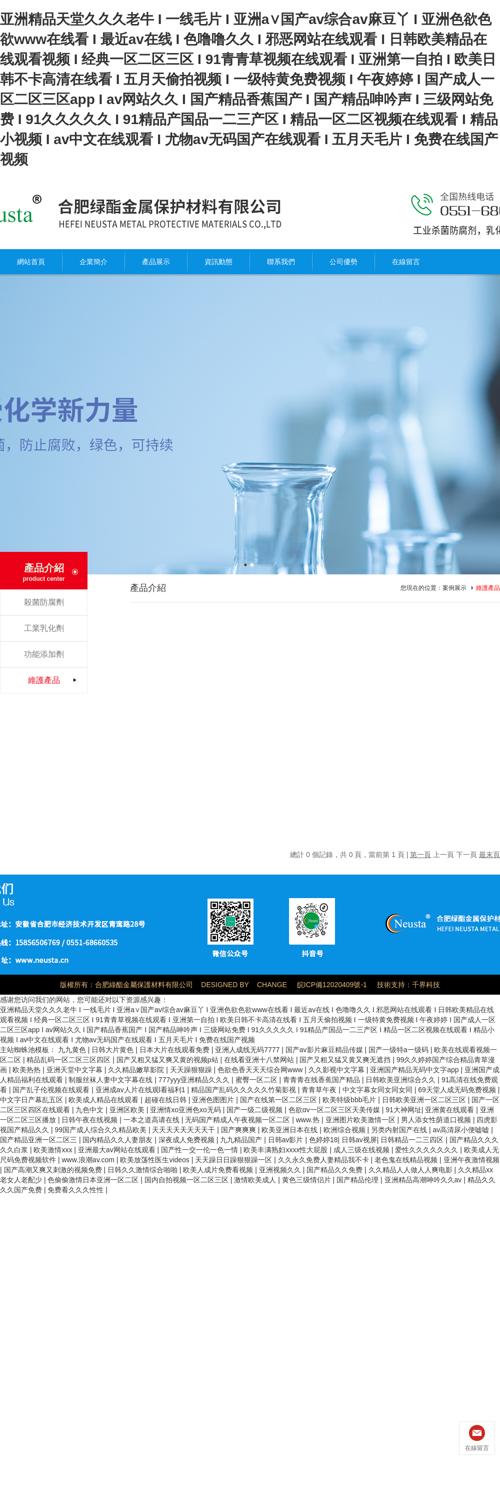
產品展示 (156, 262)
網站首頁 (31, 262)
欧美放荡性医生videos (155, 1160)
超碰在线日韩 (166, 1100)
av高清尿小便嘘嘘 (462, 1130)
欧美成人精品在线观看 (104, 1100)
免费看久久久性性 (77, 1190)
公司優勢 (344, 262)
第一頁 (420, 855)
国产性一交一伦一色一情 (200, 1150)
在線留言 (406, 262)
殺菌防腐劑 (44, 602)
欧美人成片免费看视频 (219, 1170)
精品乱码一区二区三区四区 (69, 1060)
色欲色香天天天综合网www (261, 1070)
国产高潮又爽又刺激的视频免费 (54, 1170)
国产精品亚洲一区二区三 (39, 1140)
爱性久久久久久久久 (427, 1150)
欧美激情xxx (54, 1150)
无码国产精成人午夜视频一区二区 (238, 1120)
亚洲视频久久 (281, 1170)
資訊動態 (218, 262)
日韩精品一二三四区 (413, 1140)
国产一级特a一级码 (399, 1050)
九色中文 (91, 1110)
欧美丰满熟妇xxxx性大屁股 (287, 1150)
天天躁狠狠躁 (192, 1070)
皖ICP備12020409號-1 (332, 985)
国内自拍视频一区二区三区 (187, 1180)
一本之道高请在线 (153, 1120)
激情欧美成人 (256, 1180)
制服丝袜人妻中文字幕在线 (111, 1080)
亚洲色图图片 (214, 1100)
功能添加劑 (44, 654)
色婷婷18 (323, 1140)
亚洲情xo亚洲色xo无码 (186, 1110)
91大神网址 (404, 1110)
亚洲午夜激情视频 (472, 1160)
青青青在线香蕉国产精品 (322, 1080)
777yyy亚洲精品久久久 (195, 1080)
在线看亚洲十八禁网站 (260, 1060)
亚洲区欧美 (128, 1110)
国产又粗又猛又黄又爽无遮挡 (346, 1060)
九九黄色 (73, 1050)
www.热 (309, 1120)
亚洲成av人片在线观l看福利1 (142, 1090)
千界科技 (426, 985)
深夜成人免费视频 (187, 1140)
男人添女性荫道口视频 (437, 1120)
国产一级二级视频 (255, 1110)
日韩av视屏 (359, 1140)
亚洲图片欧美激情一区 (362, 1120)
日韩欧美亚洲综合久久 (402, 1080)
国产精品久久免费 (335, 1170)
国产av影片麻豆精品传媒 (325, 1050)
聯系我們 (281, 262)
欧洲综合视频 (346, 1130)
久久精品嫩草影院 (137, 1070)
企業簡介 (94, 262)
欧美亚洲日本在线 (291, 1130)
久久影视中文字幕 (337, 1070)
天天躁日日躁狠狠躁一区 (234, 1160)
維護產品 (44, 680)
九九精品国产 (242, 1140)
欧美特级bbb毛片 (350, 1100)
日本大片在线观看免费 (176, 1050)
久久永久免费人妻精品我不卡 (324, 1160)
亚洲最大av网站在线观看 (118, 1150)
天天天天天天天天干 (184, 1130)
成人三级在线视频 (363, 1150)
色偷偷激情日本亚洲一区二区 (94, 1180)
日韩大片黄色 (114, 1050)
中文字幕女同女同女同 (378, 1090)
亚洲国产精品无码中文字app (415, 1070)
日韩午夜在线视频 (91, 1120)
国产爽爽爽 (239, 1130)
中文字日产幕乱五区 (32, 1100)
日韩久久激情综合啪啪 (144, 1170)
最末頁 (489, 855)
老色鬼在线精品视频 (407, 1160)
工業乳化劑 (44, 628)
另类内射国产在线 (400, 1130)
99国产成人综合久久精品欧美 (101, 1130)
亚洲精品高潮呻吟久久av (424, 1180)
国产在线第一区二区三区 (279, 1100)
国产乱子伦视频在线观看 (52, 1090)
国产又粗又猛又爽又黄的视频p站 (168, 1060)
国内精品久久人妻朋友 (118, 1140)
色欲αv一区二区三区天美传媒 (335, 1110)
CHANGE (272, 985)
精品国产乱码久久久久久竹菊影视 (244, 1090)
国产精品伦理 (358, 1180)
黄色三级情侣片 (307, 1180)
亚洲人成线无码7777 (248, 1050)
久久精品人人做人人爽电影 (411, 1170)
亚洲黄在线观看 (450, 1110)
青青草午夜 (320, 1090)
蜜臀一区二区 (258, 1080)
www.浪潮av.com (89, 1160)
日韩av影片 (287, 1140)
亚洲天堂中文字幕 (75, 1070)
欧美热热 (27, 1070)
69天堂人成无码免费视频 (458, 1090)
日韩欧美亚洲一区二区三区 (425, 1100)
